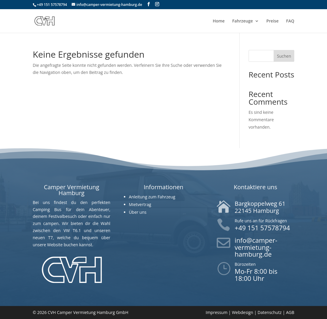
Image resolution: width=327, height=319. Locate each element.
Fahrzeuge (242, 21)
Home (219, 21)
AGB (290, 312)
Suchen (284, 56)
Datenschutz (270, 312)
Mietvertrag (140, 204)
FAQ (290, 21)
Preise (272, 21)
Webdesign (242, 312)
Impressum (216, 312)
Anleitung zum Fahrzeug (152, 197)
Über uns (138, 212)
